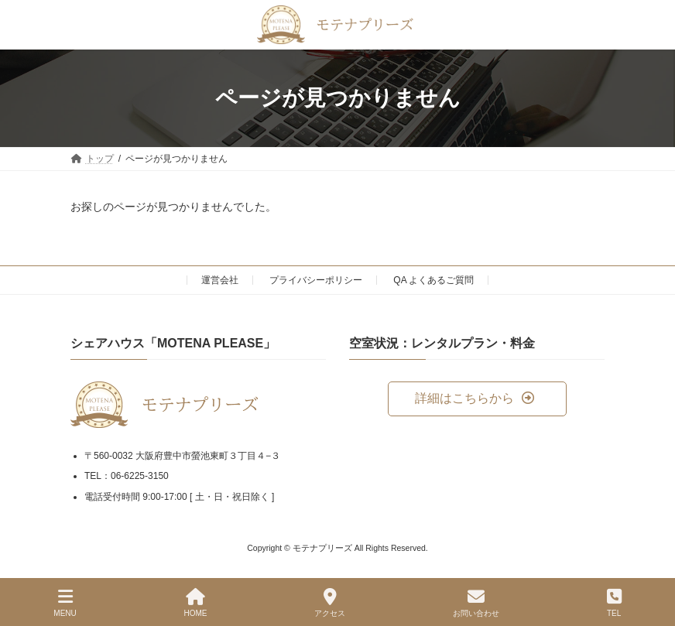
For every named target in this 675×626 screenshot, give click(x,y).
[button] (477, 398)
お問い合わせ (476, 602)
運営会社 (219, 280)
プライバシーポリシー (315, 280)
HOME (195, 602)
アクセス (329, 602)
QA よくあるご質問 (433, 280)
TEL (614, 602)
